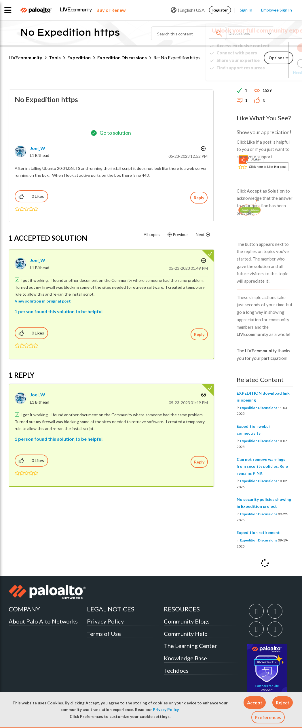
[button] (255, 702)
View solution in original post (43, 301)
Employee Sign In (276, 9)
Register (220, 9)
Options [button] (203, 148)
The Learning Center (190, 645)
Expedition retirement (258, 532)
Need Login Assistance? (267, 72)
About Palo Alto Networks (43, 621)
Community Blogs (187, 621)
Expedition (79, 57)
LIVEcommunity (25, 57)
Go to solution (115, 133)
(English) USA (188, 10)
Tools (55, 57)
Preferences (268, 717)
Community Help (186, 633)
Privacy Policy (165, 709)
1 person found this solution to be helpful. (59, 311)
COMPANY (24, 609)
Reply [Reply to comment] (199, 334)
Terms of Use (104, 633)
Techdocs (176, 670)
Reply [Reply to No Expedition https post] (199, 197)
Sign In (246, 9)
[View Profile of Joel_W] (37, 148)
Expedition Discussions (122, 57)
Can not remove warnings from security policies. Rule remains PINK (262, 466)
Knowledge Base (185, 658)
